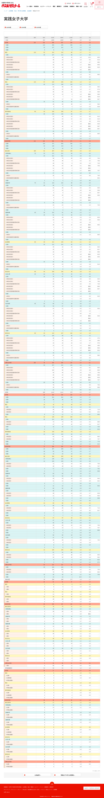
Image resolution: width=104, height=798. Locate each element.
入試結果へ (37, 775)
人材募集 (55, 789)
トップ (5, 11)
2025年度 (8, 27)
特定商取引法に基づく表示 (33, 789)
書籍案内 (46, 787)
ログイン (99, 7)
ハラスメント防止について (46, 789)
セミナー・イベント (39, 787)
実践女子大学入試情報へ (68, 775)
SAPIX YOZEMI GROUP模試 (15, 787)
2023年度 (38, 27)
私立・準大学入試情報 (20, 11)
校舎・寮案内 (30, 787)
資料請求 (51, 787)
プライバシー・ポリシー (16, 789)
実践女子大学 (36, 11)
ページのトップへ (96, 770)
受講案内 (6, 787)
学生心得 (24, 789)
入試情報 (11, 11)
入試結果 (29, 11)
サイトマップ (7, 789)
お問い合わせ (7, 792)
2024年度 (23, 27)
